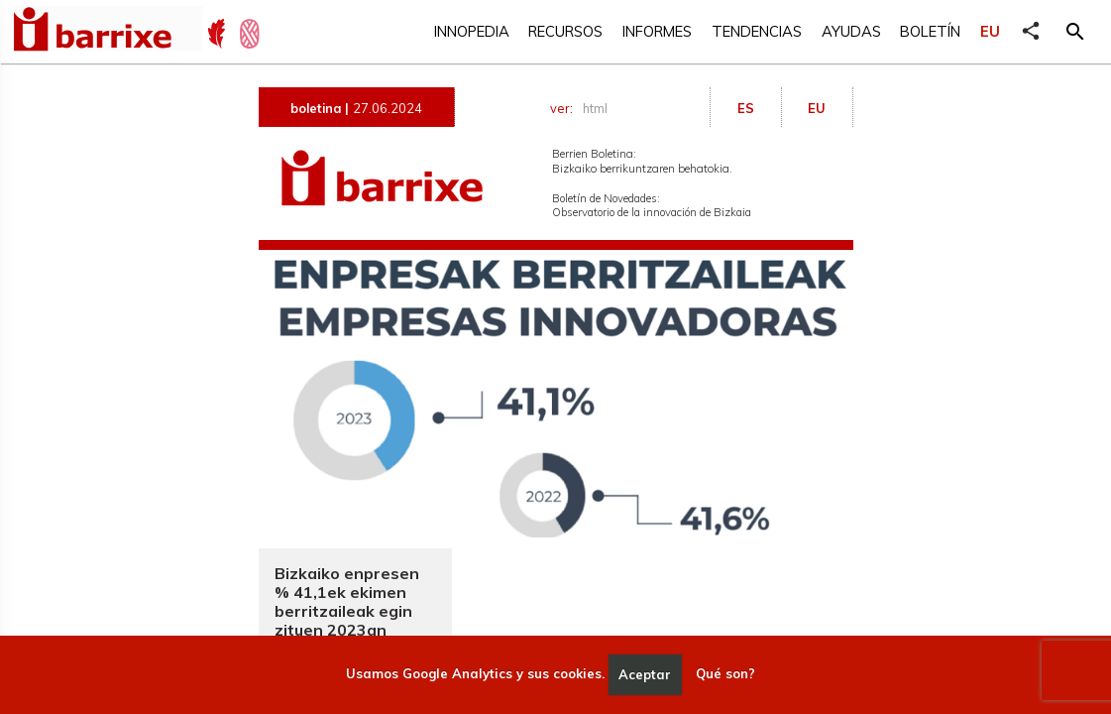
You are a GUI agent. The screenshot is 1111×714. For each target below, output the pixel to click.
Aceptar (644, 674)
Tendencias (757, 31)
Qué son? (725, 674)
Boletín (930, 31)
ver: (581, 108)
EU (990, 31)
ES (745, 108)
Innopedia (471, 31)
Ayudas (851, 31)
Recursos (565, 31)
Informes (657, 31)
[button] (1075, 32)
